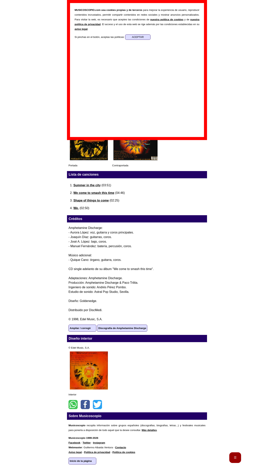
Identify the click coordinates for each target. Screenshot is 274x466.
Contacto (120, 447)
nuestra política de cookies (166, 19)
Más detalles (149, 430)
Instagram (99, 442)
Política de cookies (123, 452)
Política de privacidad (97, 452)
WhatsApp (73, 404)
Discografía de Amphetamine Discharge (122, 328)
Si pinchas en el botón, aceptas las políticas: (100, 37)
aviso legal (81, 29)
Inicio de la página (81, 461)
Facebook (85, 404)
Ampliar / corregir (80, 328)
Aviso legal (75, 452)
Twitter (97, 404)
